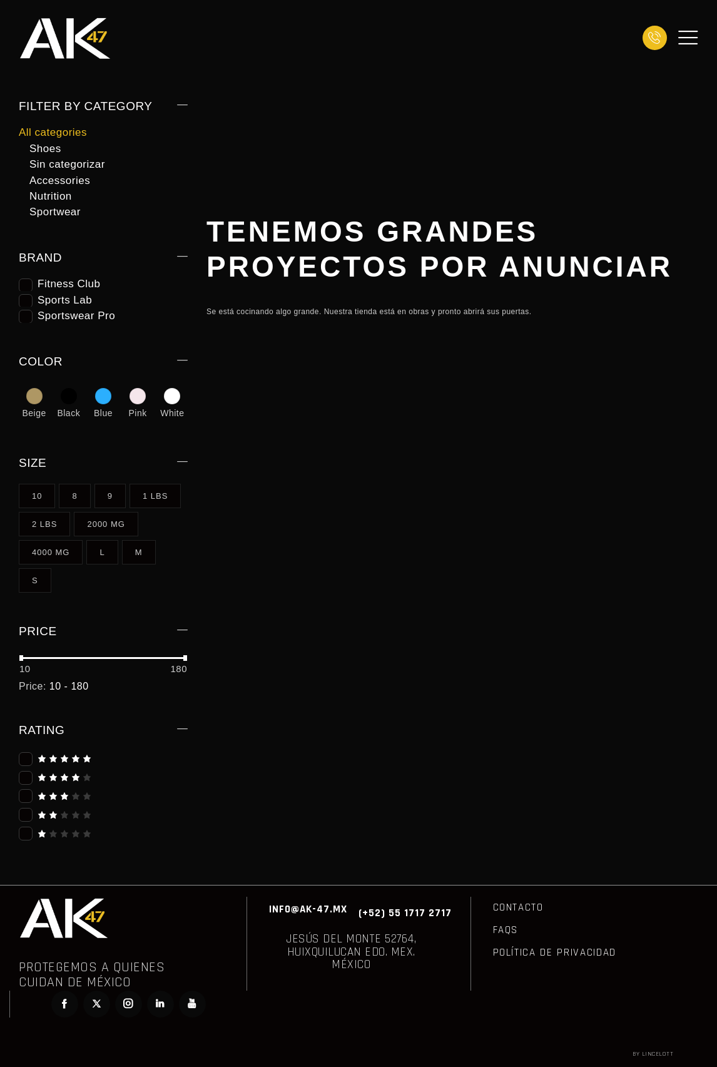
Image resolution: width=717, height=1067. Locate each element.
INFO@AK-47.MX (308, 909)
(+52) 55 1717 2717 (405, 913)
